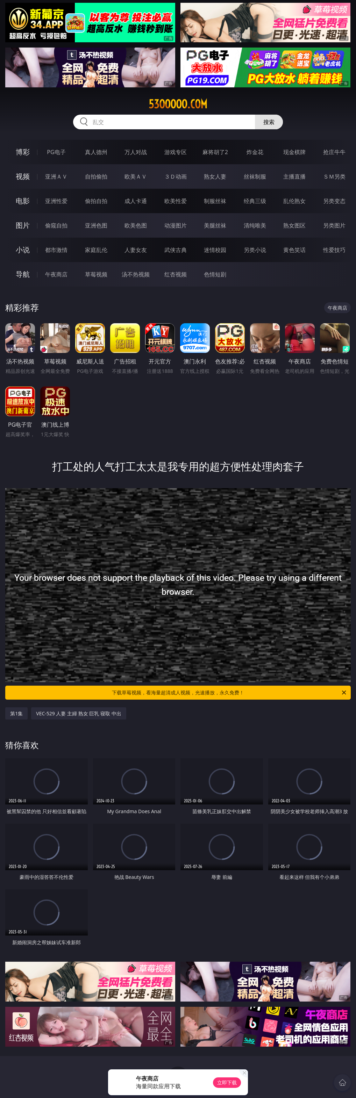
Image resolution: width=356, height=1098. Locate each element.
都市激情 (56, 250)
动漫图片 (175, 225)
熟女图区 (294, 225)
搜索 (269, 122)
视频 (23, 176)
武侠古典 (175, 250)
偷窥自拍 (56, 225)
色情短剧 (215, 274)
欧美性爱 (175, 201)
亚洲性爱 (56, 201)
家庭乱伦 (96, 250)
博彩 (23, 152)
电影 (23, 200)
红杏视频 (175, 274)
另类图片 (334, 225)
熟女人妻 (215, 176)
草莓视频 (96, 274)
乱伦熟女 (294, 201)
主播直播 (294, 176)
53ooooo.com (178, 104)
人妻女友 (135, 250)
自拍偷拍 (96, 176)
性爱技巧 (334, 250)
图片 (23, 225)
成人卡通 (135, 201)
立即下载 (227, 1082)
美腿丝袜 (215, 225)
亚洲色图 (96, 225)
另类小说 (255, 250)
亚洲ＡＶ (56, 176)
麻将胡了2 (215, 152)
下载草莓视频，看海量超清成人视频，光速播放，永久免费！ (229, 692)
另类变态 (334, 201)
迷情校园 (215, 250)
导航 (23, 274)
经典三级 (255, 201)
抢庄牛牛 (334, 152)
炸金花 (255, 152)
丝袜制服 (255, 176)
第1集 (16, 713)
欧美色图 (135, 225)
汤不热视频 (136, 274)
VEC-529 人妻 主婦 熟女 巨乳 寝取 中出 (78, 713)
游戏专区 (175, 152)
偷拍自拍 (96, 201)
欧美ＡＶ (135, 176)
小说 (23, 249)
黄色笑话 (294, 250)
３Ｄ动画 (175, 176)
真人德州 (96, 152)
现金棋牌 (294, 152)
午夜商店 (56, 274)
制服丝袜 (215, 201)
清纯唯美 (255, 225)
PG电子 (56, 152)
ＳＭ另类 (334, 176)
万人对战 (135, 152)
